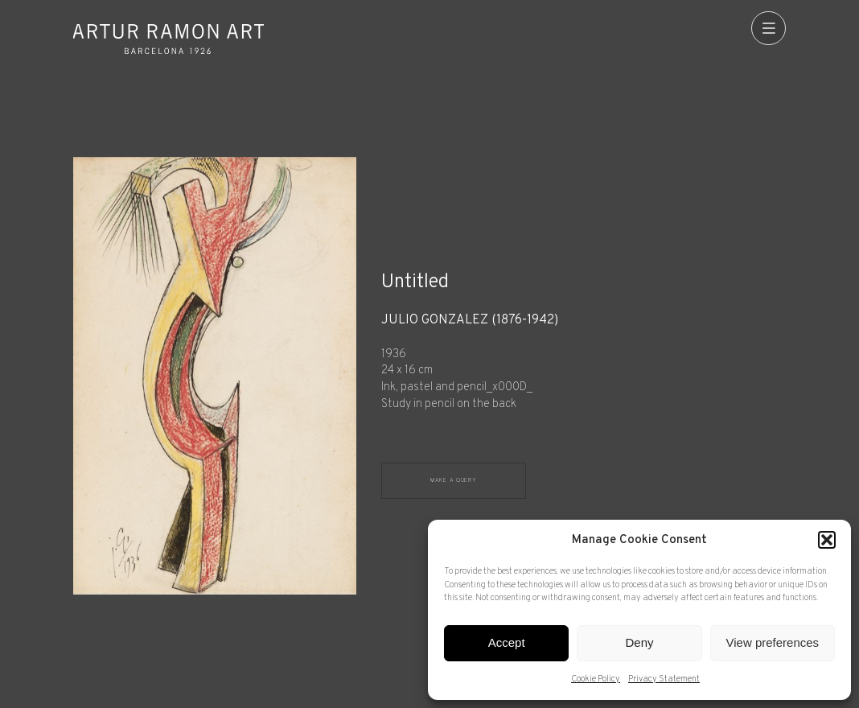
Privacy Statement (664, 679)
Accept (506, 642)
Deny (639, 642)
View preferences (773, 642)
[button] (827, 540)
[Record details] (583, 363)
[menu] (768, 28)
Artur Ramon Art (168, 38)
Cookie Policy (595, 679)
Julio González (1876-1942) (469, 320)
